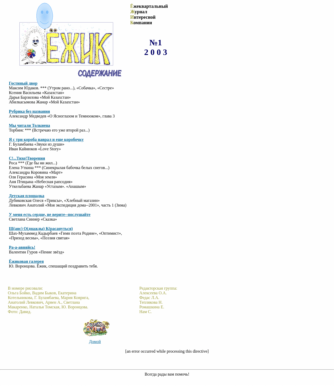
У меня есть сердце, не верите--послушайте (50, 214)
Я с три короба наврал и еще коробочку (46, 139)
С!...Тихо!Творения (27, 158)
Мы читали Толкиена (29, 125)
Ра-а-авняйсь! (22, 247)
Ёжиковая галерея (26, 261)
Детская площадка (26, 196)
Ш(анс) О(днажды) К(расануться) (41, 228)
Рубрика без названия (29, 111)
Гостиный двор (23, 83)
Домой (95, 341)
